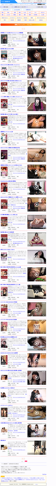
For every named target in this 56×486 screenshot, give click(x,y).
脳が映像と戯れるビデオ (18, 58)
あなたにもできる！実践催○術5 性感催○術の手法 (10, 147)
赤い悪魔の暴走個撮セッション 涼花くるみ (9, 214)
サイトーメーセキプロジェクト (19, 40)
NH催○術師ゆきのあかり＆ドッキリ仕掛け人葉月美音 (11, 422)
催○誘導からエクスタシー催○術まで (8, 387)
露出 (3, 14)
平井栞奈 (12, 327)
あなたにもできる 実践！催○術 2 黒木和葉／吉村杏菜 (11, 370)
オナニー (42, 12)
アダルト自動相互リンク (20, 479)
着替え (15, 14)
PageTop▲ (44, 474)
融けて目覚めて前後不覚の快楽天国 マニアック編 (10, 284)
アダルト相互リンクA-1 (9, 479)
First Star (25, 17)
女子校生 (35, 14)
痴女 (20, 12)
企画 (15, 12)
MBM (32, 17)
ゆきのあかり (15, 413)
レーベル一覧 (17, 9)
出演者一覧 (28, 9)
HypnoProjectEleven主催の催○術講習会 (8, 181)
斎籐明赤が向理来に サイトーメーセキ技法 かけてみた (11, 165)
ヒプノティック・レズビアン (18, 416)
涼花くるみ (10, 104)
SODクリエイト (5, 17)
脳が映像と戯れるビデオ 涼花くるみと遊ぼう (9, 114)
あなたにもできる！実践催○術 (19, 74)
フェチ (24, 12)
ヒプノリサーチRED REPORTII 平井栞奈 (9, 319)
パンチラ (8, 14)
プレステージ (19, 17)
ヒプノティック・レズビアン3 (6, 405)
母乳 (20, 14)
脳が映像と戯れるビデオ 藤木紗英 (7, 232)
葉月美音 (9, 413)
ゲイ (35, 12)
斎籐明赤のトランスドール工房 (7, 131)
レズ (30, 12)
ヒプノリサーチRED (17, 313)
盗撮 (30, 14)
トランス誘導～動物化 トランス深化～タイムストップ (11, 96)
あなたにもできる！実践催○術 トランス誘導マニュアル (11, 197)
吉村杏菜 (9, 378)
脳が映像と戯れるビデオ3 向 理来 (7, 48)
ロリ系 (42, 14)
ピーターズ (12, 17)
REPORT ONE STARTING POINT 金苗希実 (9, 352)
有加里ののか (13, 204)
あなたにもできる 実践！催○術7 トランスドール (10, 64)
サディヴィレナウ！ (41, 17)
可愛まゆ (9, 448)
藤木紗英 (9, 239)
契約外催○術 (3, 440)
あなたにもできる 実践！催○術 (19, 381)
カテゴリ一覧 (5, 9)
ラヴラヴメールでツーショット (32, 479)
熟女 (3, 12)
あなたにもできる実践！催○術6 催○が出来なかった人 (11, 80)
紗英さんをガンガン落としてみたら (8, 249)
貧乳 (25, 14)
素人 (8, 12)
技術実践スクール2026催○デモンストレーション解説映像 (12, 32)
